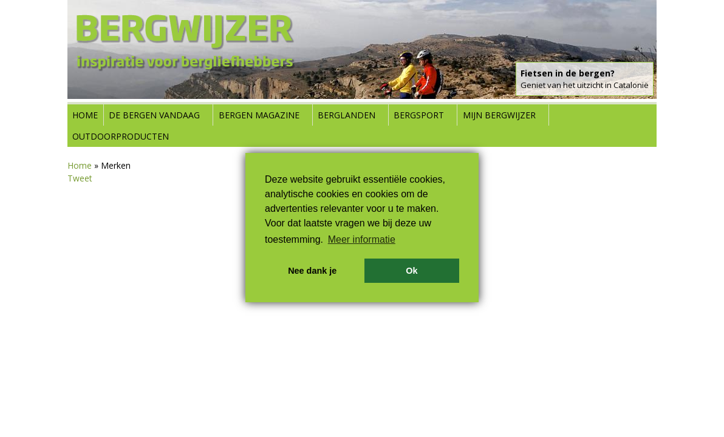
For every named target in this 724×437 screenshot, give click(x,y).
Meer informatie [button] (361, 239)
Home (85, 115)
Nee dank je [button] (312, 271)
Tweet (79, 178)
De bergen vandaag (154, 115)
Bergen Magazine (259, 115)
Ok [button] (411, 271)
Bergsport (419, 115)
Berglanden (346, 115)
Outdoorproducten (120, 136)
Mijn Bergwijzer (499, 115)
